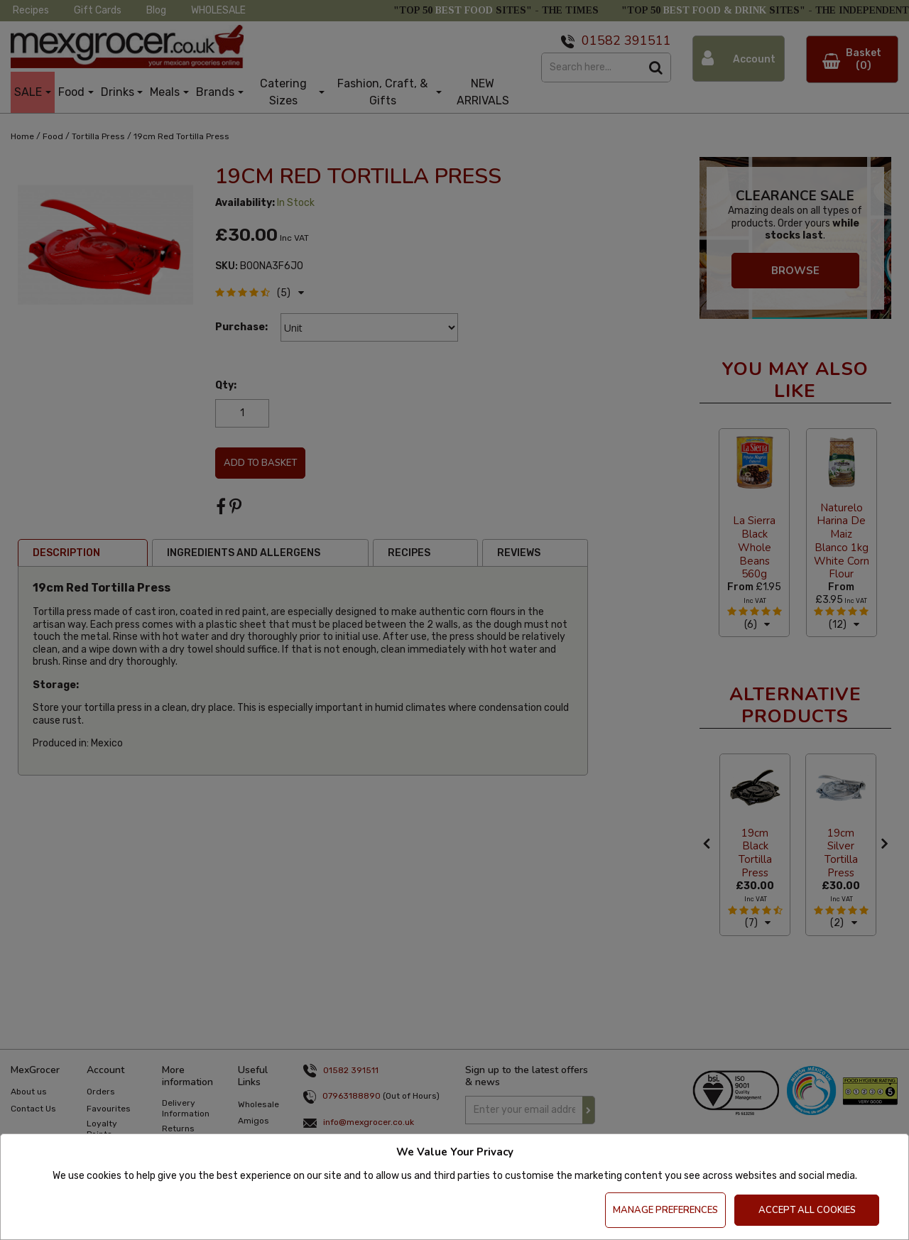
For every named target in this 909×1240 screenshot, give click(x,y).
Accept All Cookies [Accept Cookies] (807, 1210)
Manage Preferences (665, 1210)
